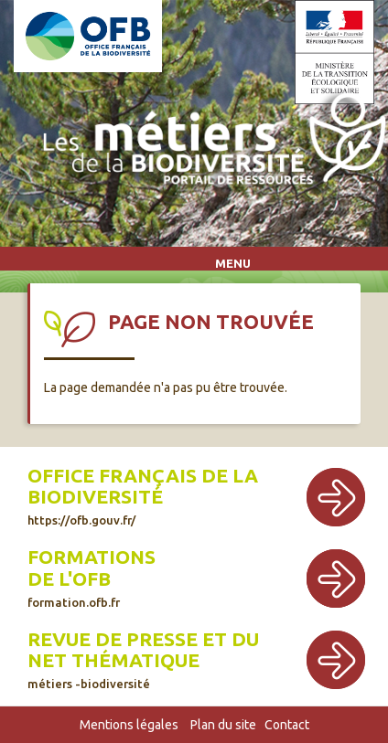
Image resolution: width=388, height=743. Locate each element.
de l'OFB (69, 578)
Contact (286, 724)
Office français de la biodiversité (142, 486)
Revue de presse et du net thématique (143, 650)
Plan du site (223, 724)
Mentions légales (129, 724)
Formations (91, 557)
